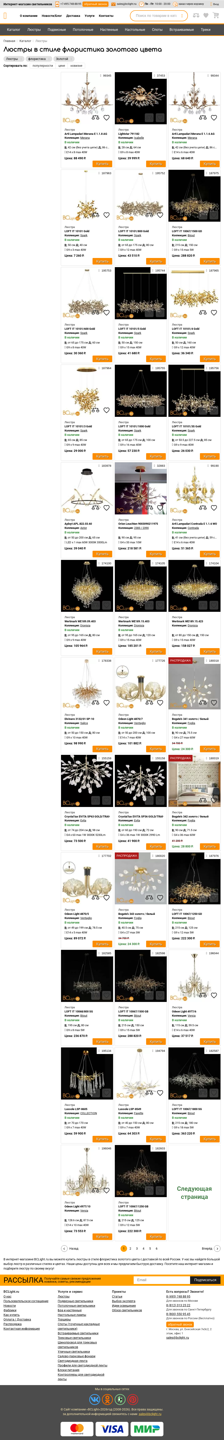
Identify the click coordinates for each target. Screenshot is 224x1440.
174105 (158, 563)
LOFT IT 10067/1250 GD (187, 914)
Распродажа (13, 1324)
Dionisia (85, 625)
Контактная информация (22, 1328)
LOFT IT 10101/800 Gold (133, 231)
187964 (104, 368)
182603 (158, 1148)
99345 (105, 75)
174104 (212, 563)
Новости (10, 1305)
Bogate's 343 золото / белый (136, 914)
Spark (84, 235)
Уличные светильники (74, 1351)
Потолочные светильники (76, 1305)
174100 (104, 563)
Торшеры (64, 1319)
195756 (212, 368)
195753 (104, 270)
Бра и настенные (70, 1310)
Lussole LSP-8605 (76, 1109)
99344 (213, 75)
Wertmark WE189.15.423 (187, 621)
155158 (158, 758)
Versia (192, 1015)
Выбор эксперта (123, 1301)
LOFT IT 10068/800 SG (79, 1011)
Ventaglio (140, 723)
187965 (212, 270)
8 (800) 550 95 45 (178, 1314)
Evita (83, 820)
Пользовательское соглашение (26, 1301)
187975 (212, 173)
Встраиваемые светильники (78, 1333)
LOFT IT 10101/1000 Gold (134, 426)
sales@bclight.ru (126, 3)
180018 (212, 660)
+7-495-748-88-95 (70, 3)
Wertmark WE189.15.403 (133, 621)
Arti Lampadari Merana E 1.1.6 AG (193, 133)
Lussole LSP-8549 (129, 1109)
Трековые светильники (74, 1338)
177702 (104, 856)
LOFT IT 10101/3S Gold (186, 426)
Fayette (138, 1113)
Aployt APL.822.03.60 (78, 523)
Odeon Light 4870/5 (77, 914)
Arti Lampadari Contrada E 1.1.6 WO (194, 523)
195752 (158, 173)
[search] (182, 16)
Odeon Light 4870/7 (130, 719)
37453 (159, 75)
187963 (104, 173)
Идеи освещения (124, 1305)
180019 (212, 758)
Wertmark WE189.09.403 (80, 621)
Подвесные (57, 30)
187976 (212, 856)
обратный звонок (95, 4)
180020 (158, 856)
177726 (158, 660)
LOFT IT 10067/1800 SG (187, 1109)
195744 (158, 270)
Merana (85, 137)
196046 (104, 1148)
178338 (104, 660)
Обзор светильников (127, 1310)
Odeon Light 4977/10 (77, 1206)
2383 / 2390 (141, 528)
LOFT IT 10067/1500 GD (187, 231)
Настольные (135, 30)
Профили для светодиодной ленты (82, 1365)
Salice (84, 723)
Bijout (191, 235)
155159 (104, 758)
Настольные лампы (72, 1315)
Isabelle (139, 137)
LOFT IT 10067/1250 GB (133, 1206)
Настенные (109, 30)
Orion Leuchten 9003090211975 (138, 523)
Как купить (12, 1315)
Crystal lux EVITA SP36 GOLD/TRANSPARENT (147, 816)
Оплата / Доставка (17, 1319)
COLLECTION (88, 1113)
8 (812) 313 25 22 (178, 1305)
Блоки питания (68, 1370)
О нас (7, 1296)
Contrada (193, 528)
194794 (158, 1050)
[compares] (95, 117)
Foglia (191, 723)
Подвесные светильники (75, 1301)
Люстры (34, 30)
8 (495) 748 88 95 (178, 1296)
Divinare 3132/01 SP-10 (79, 719)
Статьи (117, 1296)
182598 (158, 953)
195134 (104, 1050)
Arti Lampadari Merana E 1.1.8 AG (86, 133)
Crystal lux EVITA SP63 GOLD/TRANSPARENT (93, 816)
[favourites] (106, 117)
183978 (104, 465)
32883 (159, 465)
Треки (205, 30)
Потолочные (83, 30)
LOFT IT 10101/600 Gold (80, 328)
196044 (212, 953)
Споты (157, 30)
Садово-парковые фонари (76, 1356)
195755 (158, 368)
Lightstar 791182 (128, 133)
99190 (213, 465)
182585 (104, 953)
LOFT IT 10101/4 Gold (185, 328)
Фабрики (10, 1310)
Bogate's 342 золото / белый (190, 816)
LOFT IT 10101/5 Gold (132, 328)
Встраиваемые (182, 30)
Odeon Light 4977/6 (184, 1011)
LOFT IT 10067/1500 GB (133, 1011)
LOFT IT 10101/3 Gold (78, 426)
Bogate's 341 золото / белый (190, 719)
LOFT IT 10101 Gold (77, 231)
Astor (83, 528)
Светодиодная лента (73, 1361)
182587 (212, 1050)
